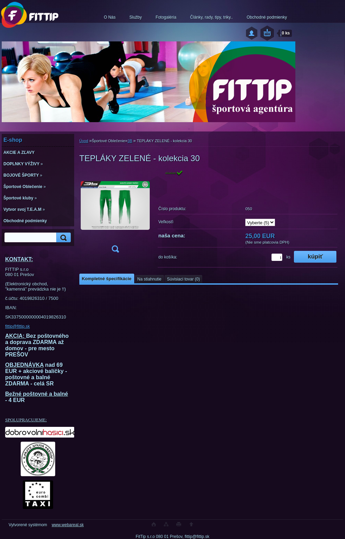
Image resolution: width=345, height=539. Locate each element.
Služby (135, 17)
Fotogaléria (166, 17)
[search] (62, 238)
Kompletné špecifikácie (106, 278)
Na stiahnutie (149, 279)
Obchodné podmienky (267, 17)
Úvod (83, 141)
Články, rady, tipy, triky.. (211, 17)
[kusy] (277, 257)
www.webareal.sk (68, 524)
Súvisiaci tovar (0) (183, 279)
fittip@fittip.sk (17, 326)
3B (130, 141)
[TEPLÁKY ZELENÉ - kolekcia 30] (115, 213)
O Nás (110, 17)
